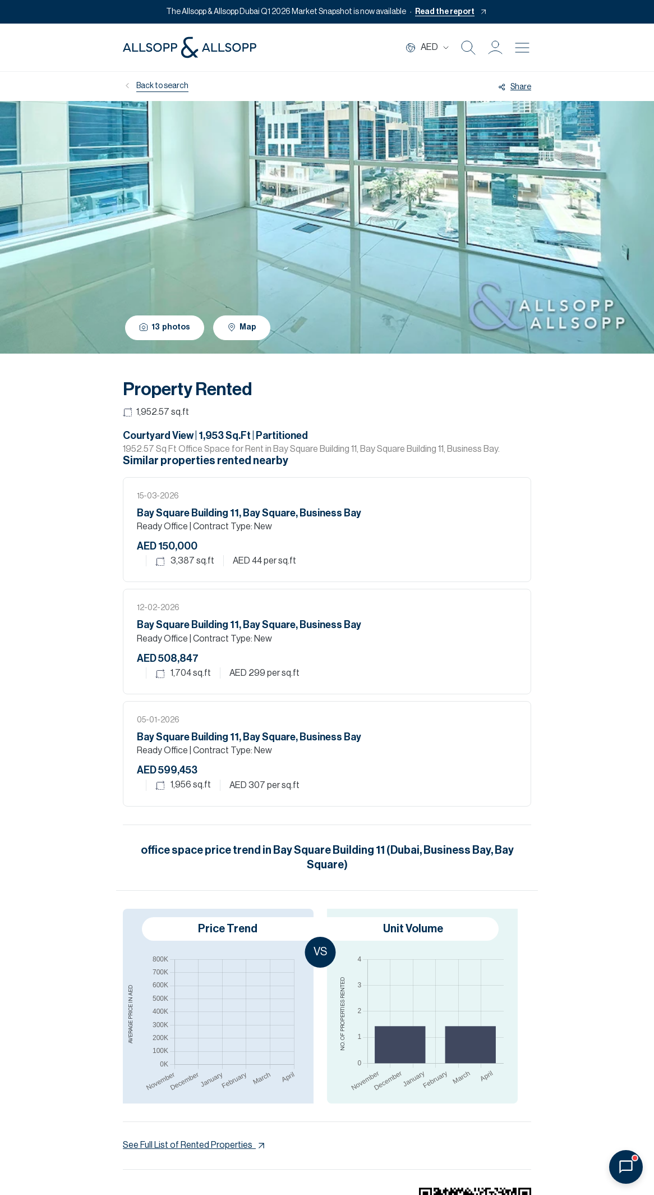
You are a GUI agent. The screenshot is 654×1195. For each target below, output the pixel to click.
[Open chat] (626, 1167)
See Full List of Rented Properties (195, 1145)
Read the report (445, 12)
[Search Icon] (468, 48)
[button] (495, 48)
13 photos (164, 327)
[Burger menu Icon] (522, 48)
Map (241, 327)
